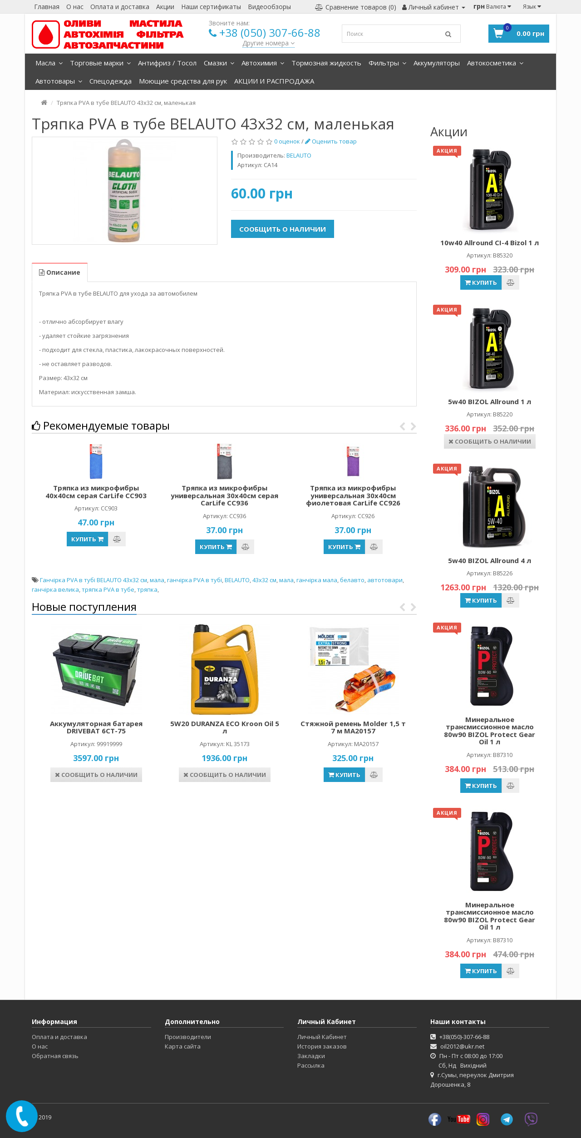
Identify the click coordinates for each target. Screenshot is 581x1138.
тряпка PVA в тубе (108, 589)
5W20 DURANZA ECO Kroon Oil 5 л (224, 727)
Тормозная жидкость (326, 62)
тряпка (147, 589)
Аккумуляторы (437, 62)
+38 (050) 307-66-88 (269, 32)
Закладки (311, 1056)
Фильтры (387, 62)
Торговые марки (100, 62)
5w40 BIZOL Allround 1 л (489, 401)
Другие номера (268, 43)
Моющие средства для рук (183, 80)
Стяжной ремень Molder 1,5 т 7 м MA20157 (353, 727)
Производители (188, 1037)
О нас (75, 6)
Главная (46, 6)
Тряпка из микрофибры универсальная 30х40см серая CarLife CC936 (224, 495)
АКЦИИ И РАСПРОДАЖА (274, 80)
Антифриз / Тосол (167, 62)
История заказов (322, 1046)
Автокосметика (495, 62)
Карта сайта (183, 1046)
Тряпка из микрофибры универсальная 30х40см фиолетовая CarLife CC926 (353, 495)
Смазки (219, 62)
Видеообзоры (269, 6)
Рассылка (311, 1065)
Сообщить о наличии (282, 228)
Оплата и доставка (119, 6)
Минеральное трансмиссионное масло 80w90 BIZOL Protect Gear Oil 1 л (489, 731)
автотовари (385, 580)
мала (157, 580)
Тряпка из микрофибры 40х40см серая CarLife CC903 (96, 491)
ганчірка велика (55, 589)
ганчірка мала (316, 580)
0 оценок (287, 141)
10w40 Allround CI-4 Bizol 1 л (489, 242)
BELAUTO (237, 580)
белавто (352, 580)
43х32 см (264, 580)
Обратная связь (55, 1056)
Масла (49, 62)
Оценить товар (331, 141)
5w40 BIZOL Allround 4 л (489, 560)
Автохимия (262, 62)
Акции (165, 6)
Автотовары (58, 80)
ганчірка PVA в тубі (194, 580)
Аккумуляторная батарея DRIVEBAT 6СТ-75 (96, 727)
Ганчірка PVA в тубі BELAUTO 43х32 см (93, 580)
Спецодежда (110, 80)
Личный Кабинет (322, 1037)
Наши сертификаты (211, 6)
